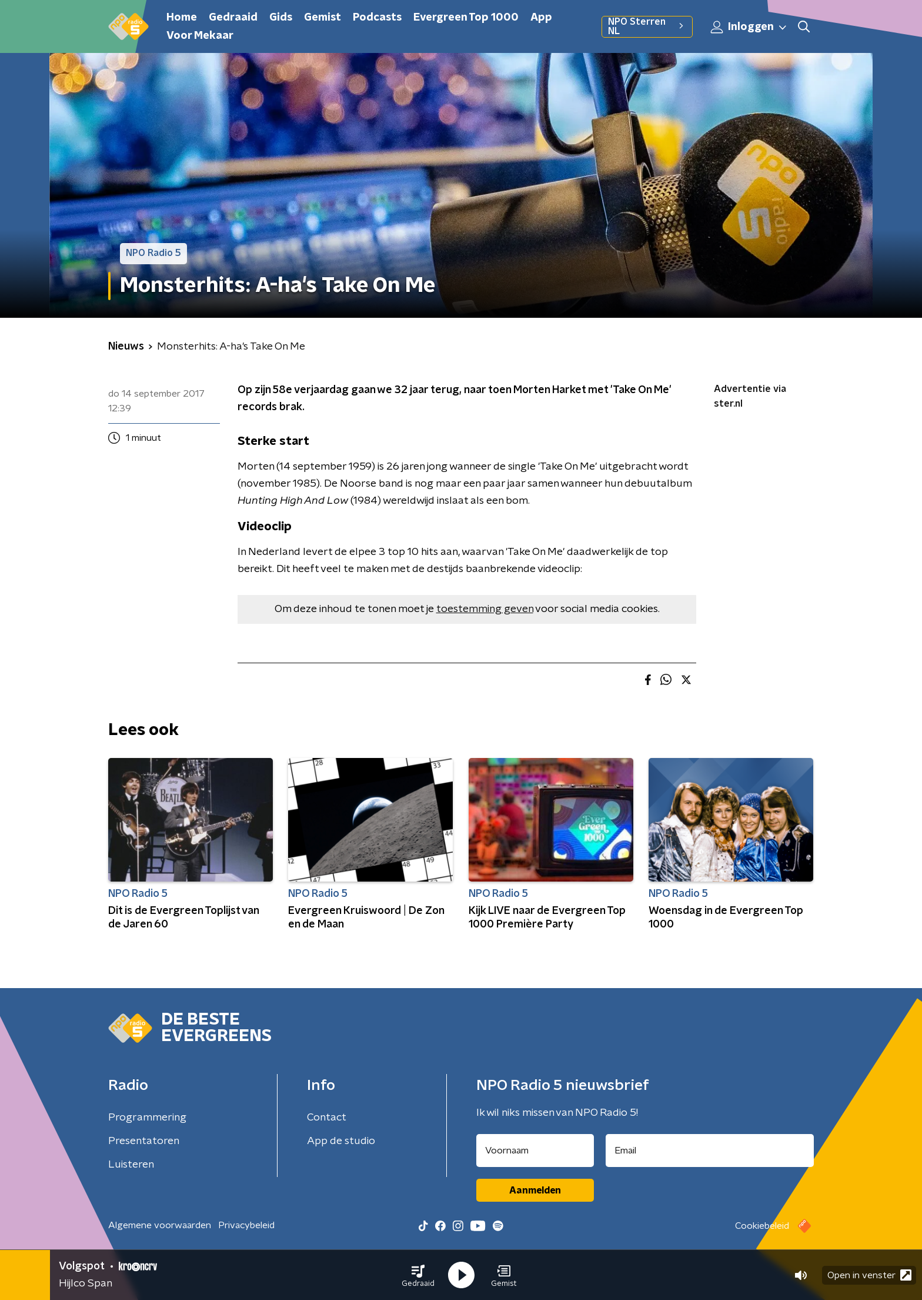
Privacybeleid (246, 1225)
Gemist (322, 17)
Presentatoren (143, 1141)
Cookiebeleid (762, 1226)
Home (181, 17)
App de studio (341, 1141)
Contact (326, 1117)
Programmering (147, 1117)
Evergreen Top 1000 (466, 17)
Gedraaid (233, 17)
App (541, 17)
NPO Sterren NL (647, 26)
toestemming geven (484, 609)
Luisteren (131, 1164)
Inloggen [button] (749, 27)
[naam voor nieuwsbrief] (535, 1150)
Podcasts (377, 17)
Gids (280, 17)
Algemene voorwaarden (159, 1225)
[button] (418, 1275)
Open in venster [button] (869, 1275)
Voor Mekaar (199, 36)
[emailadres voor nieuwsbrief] (710, 1150)
